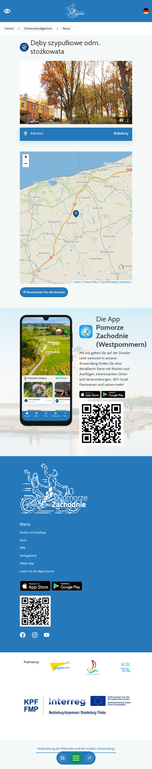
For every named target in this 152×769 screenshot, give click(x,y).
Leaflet (76, 282)
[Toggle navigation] (76, 758)
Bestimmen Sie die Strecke (44, 292)
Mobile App (27, 563)
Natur (66, 28)
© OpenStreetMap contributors (114, 282)
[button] (28, 92)
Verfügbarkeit (28, 555)
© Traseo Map (89, 282)
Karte (23, 540)
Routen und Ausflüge (33, 532)
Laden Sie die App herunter (37, 571)
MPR (22, 548)
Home (9, 28)
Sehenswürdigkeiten (38, 28)
